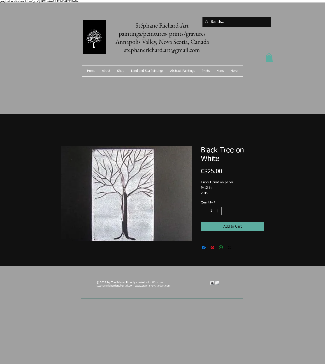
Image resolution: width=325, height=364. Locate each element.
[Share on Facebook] (204, 247)
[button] (269, 57)
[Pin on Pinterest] (212, 247)
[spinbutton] (211, 211)
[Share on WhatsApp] (221, 247)
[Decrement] (204, 211)
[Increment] (218, 211)
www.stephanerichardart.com (152, 286)
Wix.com (158, 282)
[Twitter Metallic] (212, 283)
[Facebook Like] (218, 82)
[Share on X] (229, 247)
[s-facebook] (217, 283)
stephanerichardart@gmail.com (115, 286)
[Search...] (236, 22)
